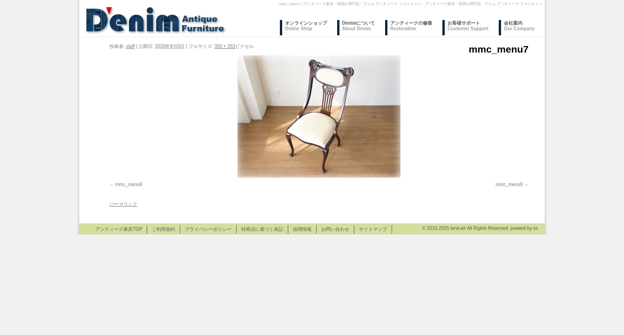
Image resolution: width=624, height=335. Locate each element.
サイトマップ (373, 229)
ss (535, 228)
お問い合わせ (335, 229)
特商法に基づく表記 (262, 229)
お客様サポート (468, 25)
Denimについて (358, 25)
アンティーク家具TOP (118, 229)
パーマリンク (123, 204)
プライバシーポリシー (208, 229)
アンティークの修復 (411, 25)
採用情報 (302, 229)
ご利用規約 (163, 229)
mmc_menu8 (508, 184)
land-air (458, 228)
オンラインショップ (306, 25)
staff (130, 46)
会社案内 (519, 25)
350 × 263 (224, 46)
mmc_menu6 (128, 184)
